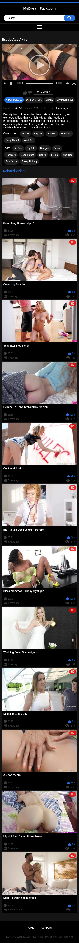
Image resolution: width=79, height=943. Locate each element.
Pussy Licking (29, 161)
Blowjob (52, 133)
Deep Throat (12, 140)
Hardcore (66, 133)
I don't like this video (30, 93)
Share (49, 99)
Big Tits (38, 133)
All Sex (25, 133)
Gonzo (42, 155)
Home (30, 927)
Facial (57, 148)
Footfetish (11, 161)
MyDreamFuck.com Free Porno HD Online (33, 937)
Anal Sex (29, 140)
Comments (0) (65, 99)
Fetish (54, 155)
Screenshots (34, 99)
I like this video (25, 93)
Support (47, 927)
